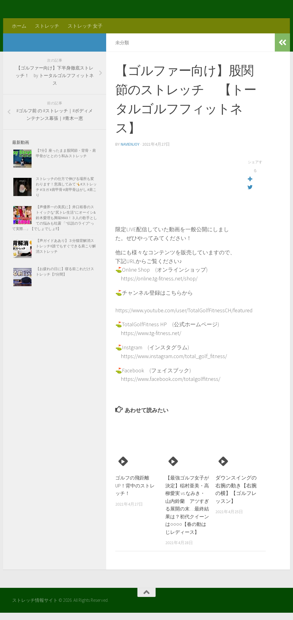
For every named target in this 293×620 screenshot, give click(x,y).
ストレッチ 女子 (85, 26)
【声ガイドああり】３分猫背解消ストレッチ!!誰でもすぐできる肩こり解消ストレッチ (66, 246)
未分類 (122, 42)
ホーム (19, 26)
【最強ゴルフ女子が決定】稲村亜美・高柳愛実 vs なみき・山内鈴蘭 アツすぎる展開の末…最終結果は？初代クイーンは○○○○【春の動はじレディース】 (187, 508)
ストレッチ (47, 26)
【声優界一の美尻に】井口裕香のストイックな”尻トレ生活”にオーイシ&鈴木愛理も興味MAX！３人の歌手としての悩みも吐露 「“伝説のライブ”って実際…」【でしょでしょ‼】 (54, 218)
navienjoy (130, 144)
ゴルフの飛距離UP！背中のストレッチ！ (136, 485)
